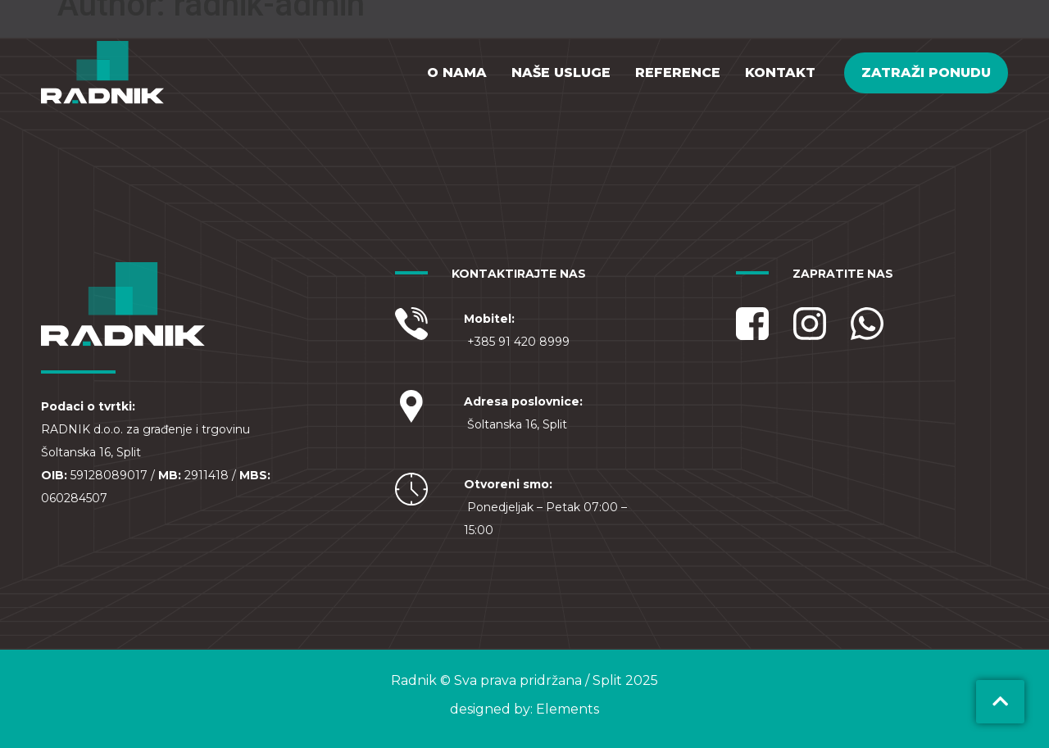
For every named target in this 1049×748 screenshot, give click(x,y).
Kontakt (780, 72)
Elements (567, 709)
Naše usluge (561, 72)
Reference (677, 72)
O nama (457, 72)
